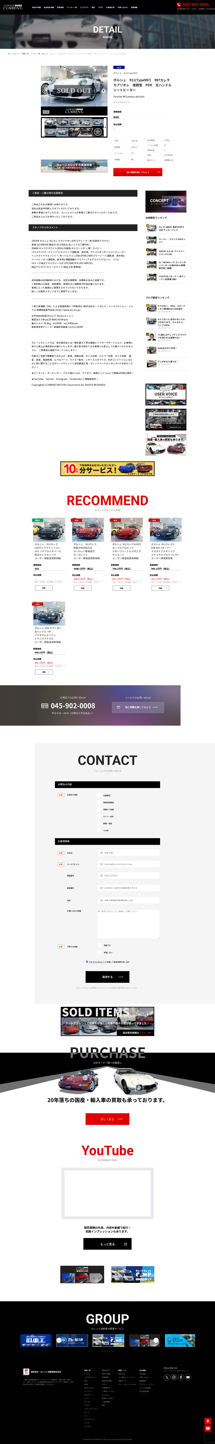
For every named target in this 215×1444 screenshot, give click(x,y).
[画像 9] (86, 132)
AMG (86, 1380)
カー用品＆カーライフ (126, 1377)
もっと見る (107, 1243)
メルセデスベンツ (90, 1377)
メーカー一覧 (35, 54)
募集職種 (142, 1380)
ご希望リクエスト (108, 1391)
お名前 (65, 853)
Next (156, 1339)
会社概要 (142, 1373)
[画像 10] (98, 132)
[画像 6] (50, 132)
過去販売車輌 (107, 1380)
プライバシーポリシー (147, 1384)
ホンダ (86, 1422)
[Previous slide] (43, 127)
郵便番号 (70, 888)
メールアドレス (68, 864)
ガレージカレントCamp (127, 1384)
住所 (69, 900)
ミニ (85, 1415)
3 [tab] (107, 1350)
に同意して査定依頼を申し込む (109, 961)
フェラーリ (88, 1391)
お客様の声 (106, 1387)
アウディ (87, 1405)
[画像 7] (62, 132)
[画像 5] (98, 122)
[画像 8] (74, 132)
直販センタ (122, 1380)
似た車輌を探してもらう (138, 172)
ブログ (104, 1384)
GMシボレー (88, 1394)
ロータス (87, 1401)
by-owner (105, 1394)
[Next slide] (103, 90)
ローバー (87, 1412)
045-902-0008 (193, 4)
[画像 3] (74, 122)
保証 (103, 1405)
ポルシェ (45, 54)
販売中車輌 (106, 1373)
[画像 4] (86, 122)
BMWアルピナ (89, 1387)
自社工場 (121, 1373)
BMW (86, 1384)
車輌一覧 (25, 54)
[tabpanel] (107, 1340)
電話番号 (70, 875)
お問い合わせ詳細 (74, 911)
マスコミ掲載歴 (145, 1387)
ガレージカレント (14, 54)
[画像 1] (50, 122)
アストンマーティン (91, 1408)
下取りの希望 (68, 946)
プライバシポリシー (97, 961)
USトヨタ (87, 1426)
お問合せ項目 (68, 795)
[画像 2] (62, 122)
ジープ (86, 1398)
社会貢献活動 (144, 1391)
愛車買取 (105, 1377)
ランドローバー (89, 1419)
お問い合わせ (144, 1377)
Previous (58, 1339)
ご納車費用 (106, 1401)
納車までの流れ (107, 1398)
